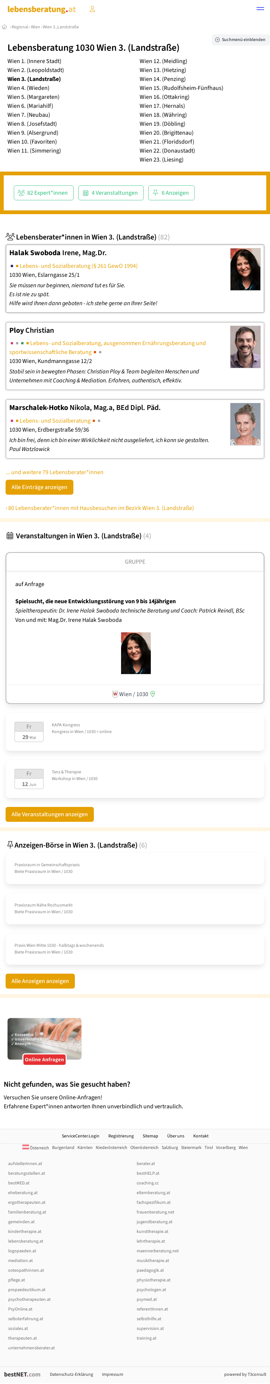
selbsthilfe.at (149, 1319)
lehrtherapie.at (151, 1241)
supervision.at (150, 1328)
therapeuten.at (22, 1338)
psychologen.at (151, 1290)
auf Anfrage (29, 584)
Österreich (35, 1148)
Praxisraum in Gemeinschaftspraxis (47, 865)
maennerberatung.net (158, 1251)
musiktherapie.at (153, 1261)
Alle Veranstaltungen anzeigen (50, 814)
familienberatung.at (27, 1212)
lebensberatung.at (25, 1241)
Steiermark (191, 1148)
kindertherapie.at (24, 1231)
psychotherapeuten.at (29, 1299)
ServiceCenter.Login (80, 1136)
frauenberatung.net (155, 1212)
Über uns (175, 1136)
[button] (260, 9)
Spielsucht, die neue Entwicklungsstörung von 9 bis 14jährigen (95, 601)
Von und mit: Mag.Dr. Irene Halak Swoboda (68, 620)
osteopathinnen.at (26, 1270)
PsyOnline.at (20, 1309)
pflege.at (16, 1280)
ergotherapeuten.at (26, 1202)
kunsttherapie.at (152, 1231)
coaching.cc (148, 1183)
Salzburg (170, 1148)
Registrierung (121, 1136)
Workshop (61, 779)
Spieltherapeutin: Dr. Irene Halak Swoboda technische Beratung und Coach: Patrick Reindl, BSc (130, 611)
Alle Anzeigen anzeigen (40, 981)
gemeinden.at (21, 1222)
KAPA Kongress (66, 725)
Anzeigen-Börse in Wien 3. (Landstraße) (76, 845)
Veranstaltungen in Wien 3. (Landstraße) (78, 536)
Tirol (208, 1148)
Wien (35, 27)
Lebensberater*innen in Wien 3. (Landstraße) (88, 237)
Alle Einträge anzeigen (39, 487)
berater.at (146, 1164)
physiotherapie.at (154, 1280)
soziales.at (18, 1328)
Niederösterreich (111, 1148)
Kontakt (201, 1136)
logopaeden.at (22, 1251)
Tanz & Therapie (66, 772)
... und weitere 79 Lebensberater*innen (55, 472)
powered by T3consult (245, 1374)
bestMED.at (18, 1183)
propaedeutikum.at (26, 1290)
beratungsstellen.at (26, 1173)
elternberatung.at (153, 1193)
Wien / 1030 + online (93, 732)
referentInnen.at (152, 1309)
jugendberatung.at (154, 1222)
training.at (146, 1338)
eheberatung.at (23, 1193)
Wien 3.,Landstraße (61, 27)
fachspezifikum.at (154, 1202)
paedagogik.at (150, 1270)
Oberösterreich (144, 1148)
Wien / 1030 (87, 779)
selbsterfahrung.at (25, 1319)
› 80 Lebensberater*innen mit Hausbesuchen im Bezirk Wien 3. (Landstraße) (100, 508)
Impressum (112, 1374)
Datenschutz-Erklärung (71, 1374)
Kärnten (85, 1148)
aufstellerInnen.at (25, 1164)
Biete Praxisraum (30, 871)
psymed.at (147, 1299)
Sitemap (150, 1136)
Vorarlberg (226, 1148)
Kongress (60, 732)
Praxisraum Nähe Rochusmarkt (44, 905)
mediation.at (20, 1261)
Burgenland (63, 1148)
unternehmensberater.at (31, 1348)
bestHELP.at (148, 1173)
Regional (20, 27)
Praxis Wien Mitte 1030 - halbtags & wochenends (59, 945)
